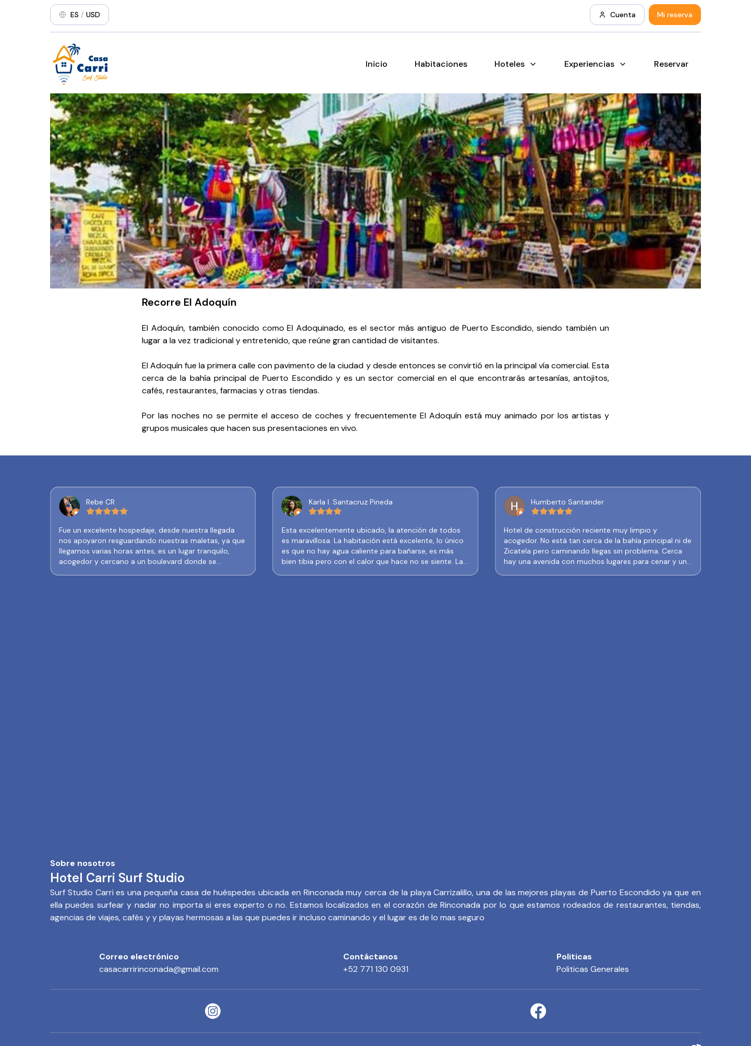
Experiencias (595, 63)
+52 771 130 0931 (375, 969)
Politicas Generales (592, 969)
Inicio (376, 63)
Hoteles (515, 63)
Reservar (671, 63)
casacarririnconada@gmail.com (159, 969)
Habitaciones (441, 63)
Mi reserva (675, 14)
